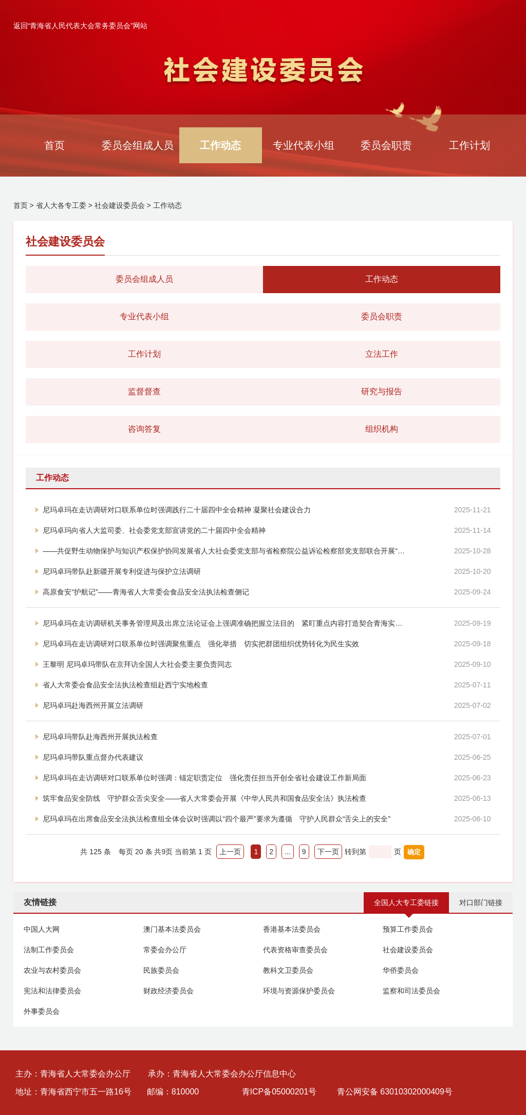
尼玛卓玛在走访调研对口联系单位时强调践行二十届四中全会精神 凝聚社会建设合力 (177, 510)
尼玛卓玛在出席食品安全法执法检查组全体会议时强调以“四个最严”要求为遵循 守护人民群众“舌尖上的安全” (216, 819)
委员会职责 (386, 145)
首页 (54, 145)
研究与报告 (381, 391)
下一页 (328, 852)
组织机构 (381, 429)
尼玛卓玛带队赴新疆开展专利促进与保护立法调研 (122, 571)
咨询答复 (144, 429)
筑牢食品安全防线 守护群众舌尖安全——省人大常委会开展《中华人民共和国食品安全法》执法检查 (204, 798)
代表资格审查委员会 (295, 950)
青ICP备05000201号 (279, 1091)
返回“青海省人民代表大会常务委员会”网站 (80, 26)
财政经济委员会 (168, 991)
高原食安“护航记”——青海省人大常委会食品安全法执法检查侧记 (146, 592)
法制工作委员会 (49, 950)
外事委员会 (42, 1011)
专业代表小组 (303, 145)
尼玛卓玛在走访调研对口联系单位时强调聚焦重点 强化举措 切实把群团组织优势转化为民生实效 (201, 644)
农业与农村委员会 (52, 970)
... (288, 852)
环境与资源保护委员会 (299, 991)
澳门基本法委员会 (172, 929)
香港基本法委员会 (292, 929)
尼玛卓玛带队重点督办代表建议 (93, 757)
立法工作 (381, 354)
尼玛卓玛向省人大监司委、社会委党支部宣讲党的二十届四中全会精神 (154, 530)
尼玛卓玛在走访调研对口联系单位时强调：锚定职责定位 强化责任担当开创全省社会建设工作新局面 (204, 778)
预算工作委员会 (408, 929)
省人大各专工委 (61, 205)
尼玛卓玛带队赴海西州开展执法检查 (100, 737)
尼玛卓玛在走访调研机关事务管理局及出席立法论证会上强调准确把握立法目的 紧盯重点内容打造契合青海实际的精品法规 (225, 623)
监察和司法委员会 (411, 991)
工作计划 (469, 145)
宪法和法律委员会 (52, 991)
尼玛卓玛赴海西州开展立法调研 (93, 705)
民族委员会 (161, 970)
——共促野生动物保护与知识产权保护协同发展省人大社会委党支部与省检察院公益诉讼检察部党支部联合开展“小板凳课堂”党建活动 (225, 551)
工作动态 (220, 145)
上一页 (230, 852)
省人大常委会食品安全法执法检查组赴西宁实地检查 (125, 685)
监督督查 (144, 391)
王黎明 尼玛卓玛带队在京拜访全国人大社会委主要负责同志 (137, 664)
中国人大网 (42, 929)
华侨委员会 (401, 970)
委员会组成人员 (138, 145)
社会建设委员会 (120, 205)
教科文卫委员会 (288, 970)
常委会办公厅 (164, 950)
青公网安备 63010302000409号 (395, 1091)
